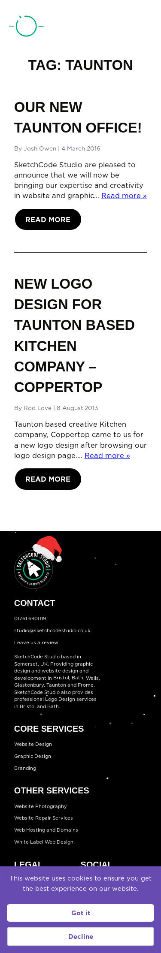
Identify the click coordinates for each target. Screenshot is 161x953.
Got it (80, 912)
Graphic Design (32, 756)
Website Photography (40, 806)
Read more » (124, 195)
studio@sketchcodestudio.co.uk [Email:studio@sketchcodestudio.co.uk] (52, 630)
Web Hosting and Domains (46, 829)
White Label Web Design (43, 841)
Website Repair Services (43, 818)
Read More (47, 219)
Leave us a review (36, 642)
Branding (25, 768)
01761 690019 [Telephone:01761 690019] (111, 28)
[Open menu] (145, 27)
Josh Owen (40, 148)
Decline (80, 936)
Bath (77, 678)
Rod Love (38, 408)
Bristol (61, 678)
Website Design (33, 744)
